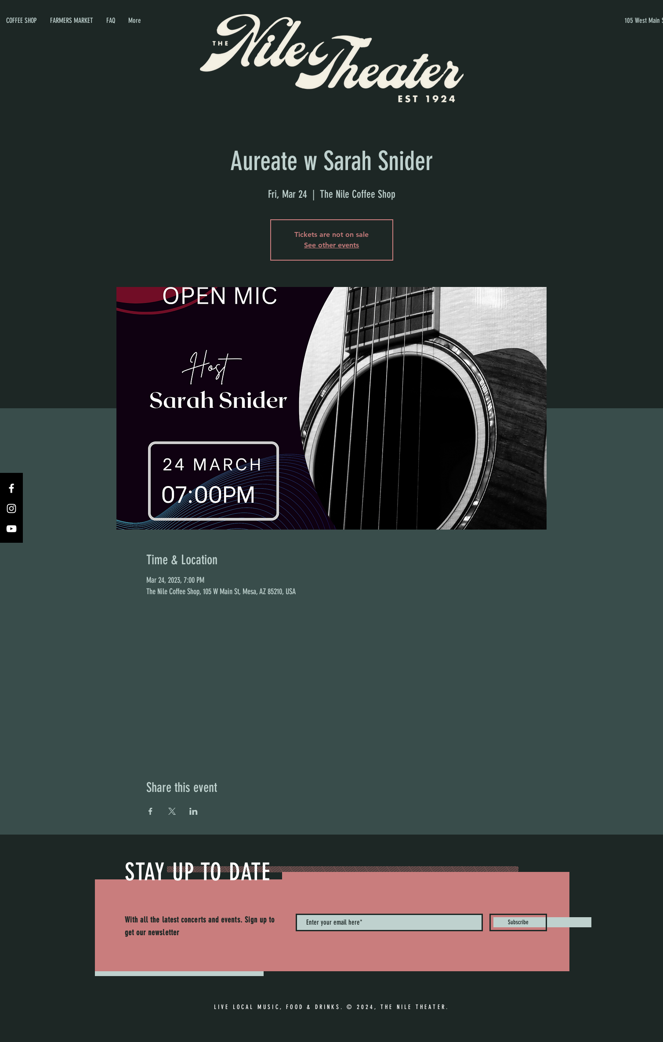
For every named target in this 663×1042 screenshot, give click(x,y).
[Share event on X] (172, 811)
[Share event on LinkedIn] (193, 811)
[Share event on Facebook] (150, 811)
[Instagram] (11, 508)
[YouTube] (11, 529)
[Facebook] (11, 488)
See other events (331, 245)
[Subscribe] (518, 922)
